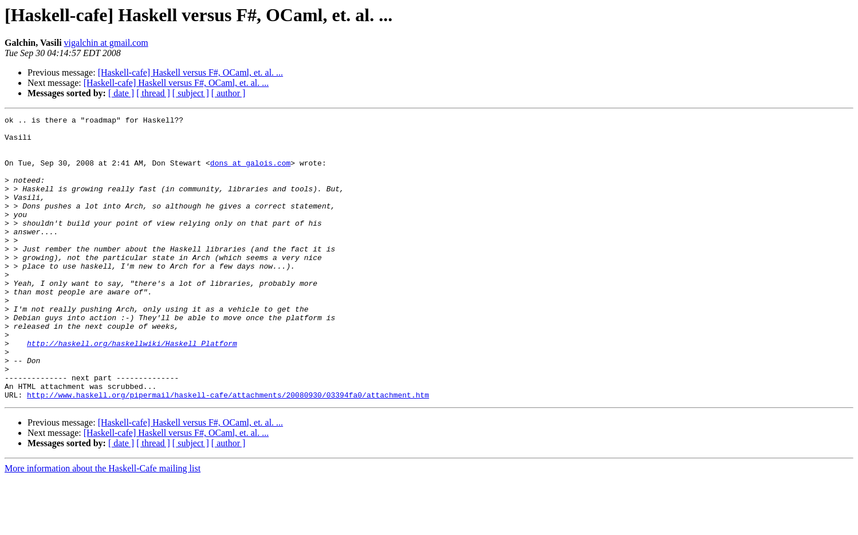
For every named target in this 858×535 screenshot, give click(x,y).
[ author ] (228, 93)
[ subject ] (190, 93)
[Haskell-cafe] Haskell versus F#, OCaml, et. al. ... (190, 72)
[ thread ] (153, 93)
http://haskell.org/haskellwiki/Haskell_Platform (132, 389)
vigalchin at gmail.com (106, 43)
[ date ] (121, 93)
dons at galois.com (250, 173)
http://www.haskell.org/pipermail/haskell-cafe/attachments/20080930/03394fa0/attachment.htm (228, 451)
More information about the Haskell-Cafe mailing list (102, 525)
